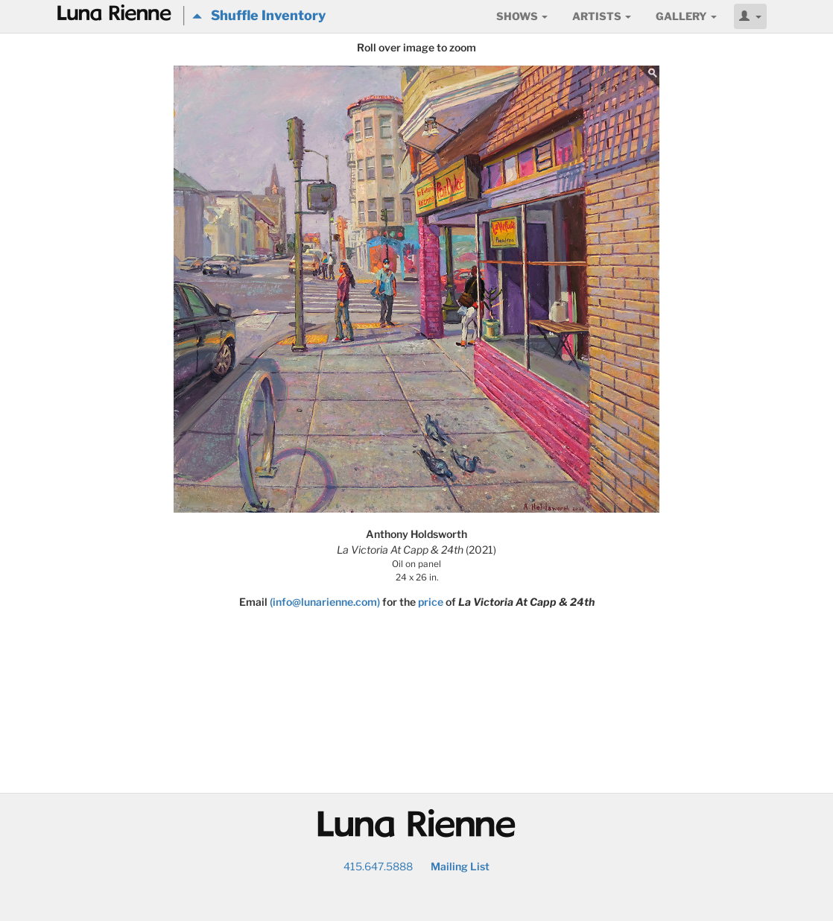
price (430, 601)
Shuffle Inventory (259, 15)
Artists (601, 16)
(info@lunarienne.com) (325, 601)
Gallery (686, 16)
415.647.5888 (378, 866)
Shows (522, 16)
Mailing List (460, 866)
